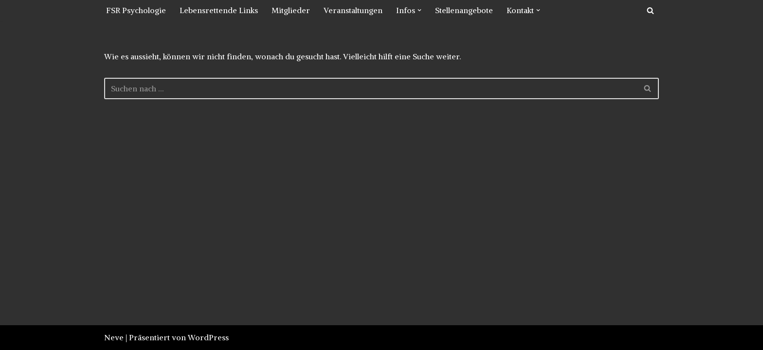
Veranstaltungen (353, 10)
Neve (114, 337)
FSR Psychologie (136, 10)
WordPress (208, 337)
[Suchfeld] (650, 10)
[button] (419, 10)
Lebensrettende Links (219, 10)
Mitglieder (291, 10)
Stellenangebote (464, 10)
